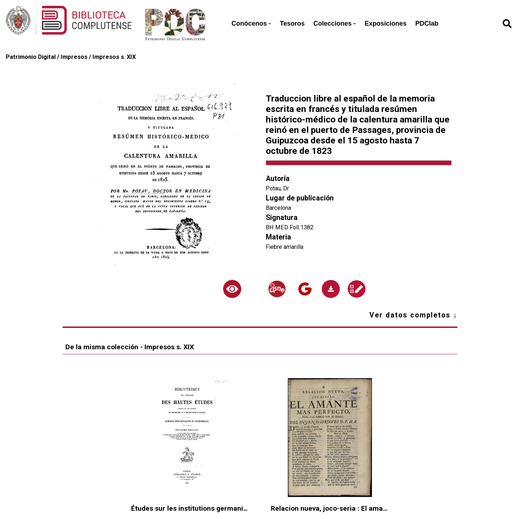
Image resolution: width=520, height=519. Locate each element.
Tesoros (292, 23)
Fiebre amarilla (284, 246)
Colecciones (334, 23)
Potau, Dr (277, 188)
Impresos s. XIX (114, 56)
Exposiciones (386, 23)
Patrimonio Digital (31, 56)
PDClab (426, 23)
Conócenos (251, 23)
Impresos (74, 56)
